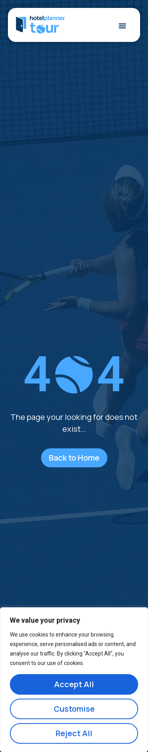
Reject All (74, 733)
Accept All (74, 684)
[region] (74, 679)
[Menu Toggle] (122, 26)
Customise (74, 708)
